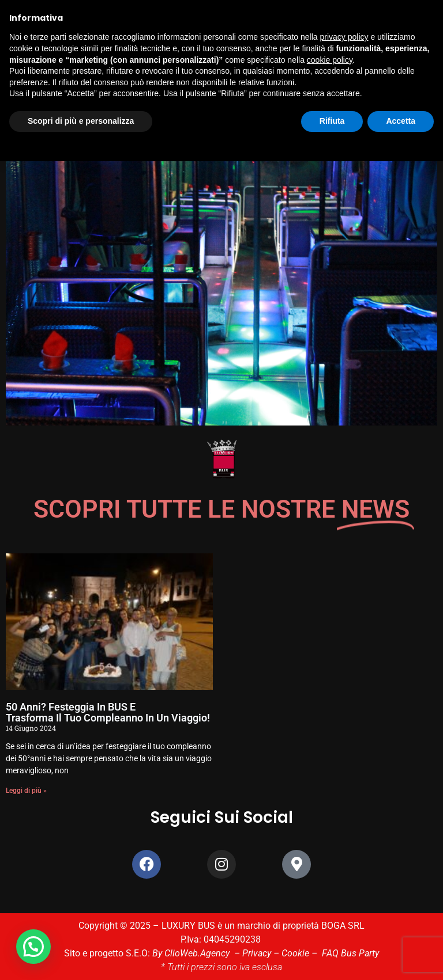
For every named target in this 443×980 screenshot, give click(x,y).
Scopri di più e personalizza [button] (81, 121)
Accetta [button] (400, 121)
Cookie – (301, 953)
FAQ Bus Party (350, 953)
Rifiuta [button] (332, 121)
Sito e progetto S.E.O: (108, 953)
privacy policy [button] (344, 36)
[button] (36, 945)
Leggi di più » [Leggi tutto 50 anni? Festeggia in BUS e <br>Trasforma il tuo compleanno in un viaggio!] (26, 791)
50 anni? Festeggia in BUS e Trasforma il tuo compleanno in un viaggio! (108, 712)
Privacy (256, 953)
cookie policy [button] (329, 59)
